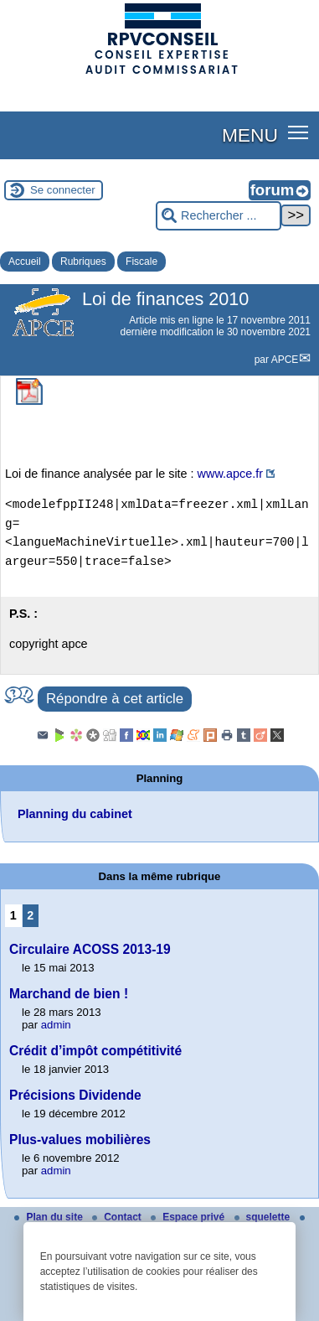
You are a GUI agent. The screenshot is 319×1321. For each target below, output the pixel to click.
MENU (250, 135)
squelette (263, 1217)
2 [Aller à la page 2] (30, 915)
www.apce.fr (230, 473)
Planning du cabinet (75, 814)
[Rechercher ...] (218, 216)
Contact (118, 1217)
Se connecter (62, 190)
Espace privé (189, 1217)
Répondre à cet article (114, 699)
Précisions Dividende (75, 1095)
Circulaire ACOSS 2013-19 (90, 949)
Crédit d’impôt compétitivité (95, 1051)
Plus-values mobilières (80, 1139)
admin (56, 1024)
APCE (285, 359)
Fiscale (141, 261)
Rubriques (83, 261)
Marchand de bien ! (68, 994)
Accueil (24, 261)
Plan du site (49, 1217)
